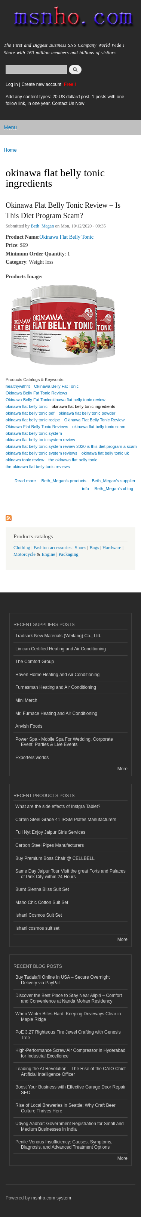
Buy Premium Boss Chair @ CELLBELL (55, 858)
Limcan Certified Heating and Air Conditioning (60, 648)
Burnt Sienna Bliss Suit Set (42, 889)
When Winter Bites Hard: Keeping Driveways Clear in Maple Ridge (68, 1016)
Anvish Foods (29, 726)
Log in (12, 84)
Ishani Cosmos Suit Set (38, 915)
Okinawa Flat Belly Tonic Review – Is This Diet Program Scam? (63, 210)
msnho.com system (51, 1198)
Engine (48, 554)
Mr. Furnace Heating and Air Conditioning (56, 713)
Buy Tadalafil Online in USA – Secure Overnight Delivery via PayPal (62, 980)
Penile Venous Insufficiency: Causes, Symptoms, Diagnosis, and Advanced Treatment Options (64, 1144)
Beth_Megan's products (64, 481)
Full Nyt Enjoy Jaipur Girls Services (50, 832)
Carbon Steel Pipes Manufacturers (49, 845)
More (122, 768)
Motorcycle (24, 554)
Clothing (21, 547)
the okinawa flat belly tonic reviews (38, 466)
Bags (94, 547)
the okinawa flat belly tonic (72, 460)
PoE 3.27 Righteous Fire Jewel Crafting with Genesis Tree (68, 1034)
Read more (25, 480)
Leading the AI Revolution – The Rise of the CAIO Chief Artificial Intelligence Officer (70, 1071)
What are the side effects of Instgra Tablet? (57, 806)
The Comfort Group (34, 661)
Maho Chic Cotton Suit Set (41, 902)
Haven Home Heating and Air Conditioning (57, 674)
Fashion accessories (52, 547)
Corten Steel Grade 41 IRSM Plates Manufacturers (65, 819)
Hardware (111, 547)
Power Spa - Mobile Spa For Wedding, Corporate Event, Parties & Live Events (64, 742)
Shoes (80, 547)
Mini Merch (26, 700)
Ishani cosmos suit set (37, 928)
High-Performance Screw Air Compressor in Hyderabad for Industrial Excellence (70, 1053)
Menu (10, 127)
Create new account (41, 84)
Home (10, 150)
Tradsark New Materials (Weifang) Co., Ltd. (58, 635)
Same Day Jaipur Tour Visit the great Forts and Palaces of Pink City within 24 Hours (70, 873)
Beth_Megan (42, 226)
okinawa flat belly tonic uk (105, 453)
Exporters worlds (32, 757)
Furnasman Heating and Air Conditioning (55, 687)
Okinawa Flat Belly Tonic (66, 237)
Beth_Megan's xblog (114, 488)
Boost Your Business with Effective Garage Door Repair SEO (70, 1089)
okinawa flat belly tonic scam (98, 426)
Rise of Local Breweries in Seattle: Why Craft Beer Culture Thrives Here (65, 1108)
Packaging (68, 554)
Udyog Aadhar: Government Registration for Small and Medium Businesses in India (69, 1126)
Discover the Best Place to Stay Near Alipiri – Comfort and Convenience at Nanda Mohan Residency (68, 998)
